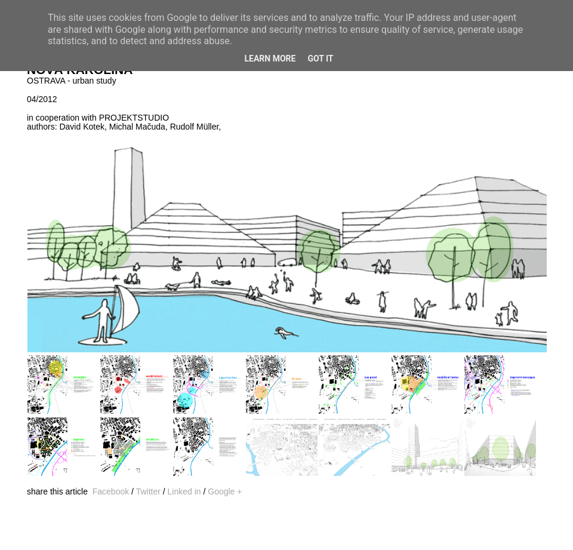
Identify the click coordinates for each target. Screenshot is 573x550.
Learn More (269, 58)
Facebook (111, 491)
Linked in (184, 491)
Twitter (148, 491)
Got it (320, 58)
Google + (225, 491)
